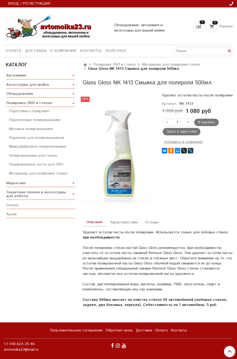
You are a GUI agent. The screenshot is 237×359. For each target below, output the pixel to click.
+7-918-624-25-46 (19, 344)
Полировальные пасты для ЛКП (36, 164)
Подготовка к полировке (29, 111)
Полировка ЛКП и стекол (114, 64)
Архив (11, 214)
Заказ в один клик (181, 131)
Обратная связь (119, 330)
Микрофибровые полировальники (37, 146)
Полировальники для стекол (33, 155)
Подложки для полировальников (36, 137)
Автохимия (16, 75)
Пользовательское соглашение (76, 330)
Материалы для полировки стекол (171, 64)
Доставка (36, 51)
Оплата (13, 51)
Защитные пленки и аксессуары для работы (36, 194)
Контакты (90, 51)
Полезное (115, 51)
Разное (12, 205)
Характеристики (124, 222)
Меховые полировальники (31, 129)
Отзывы (152, 222)
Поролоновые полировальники (34, 120)
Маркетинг (16, 183)
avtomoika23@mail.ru (21, 349)
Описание (94, 222)
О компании (63, 51)
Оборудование (19, 93)
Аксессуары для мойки (27, 84)
